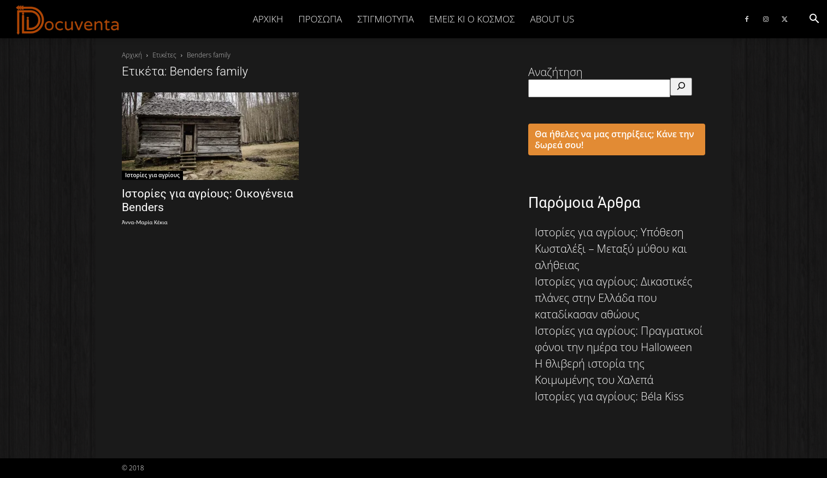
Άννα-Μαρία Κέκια (145, 222)
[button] (814, 18)
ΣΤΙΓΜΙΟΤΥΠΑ (385, 19)
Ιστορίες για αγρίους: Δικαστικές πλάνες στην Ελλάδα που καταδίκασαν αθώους (613, 298)
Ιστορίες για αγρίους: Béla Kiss (609, 396)
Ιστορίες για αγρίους (152, 175)
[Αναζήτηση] (681, 87)
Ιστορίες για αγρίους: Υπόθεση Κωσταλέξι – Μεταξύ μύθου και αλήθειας (611, 248)
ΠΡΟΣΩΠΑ (320, 19)
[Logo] (68, 19)
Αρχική (268, 19)
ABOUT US (552, 19)
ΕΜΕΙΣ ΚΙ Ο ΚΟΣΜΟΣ (472, 19)
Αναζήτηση (555, 72)
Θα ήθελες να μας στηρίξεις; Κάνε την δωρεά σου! (614, 139)
